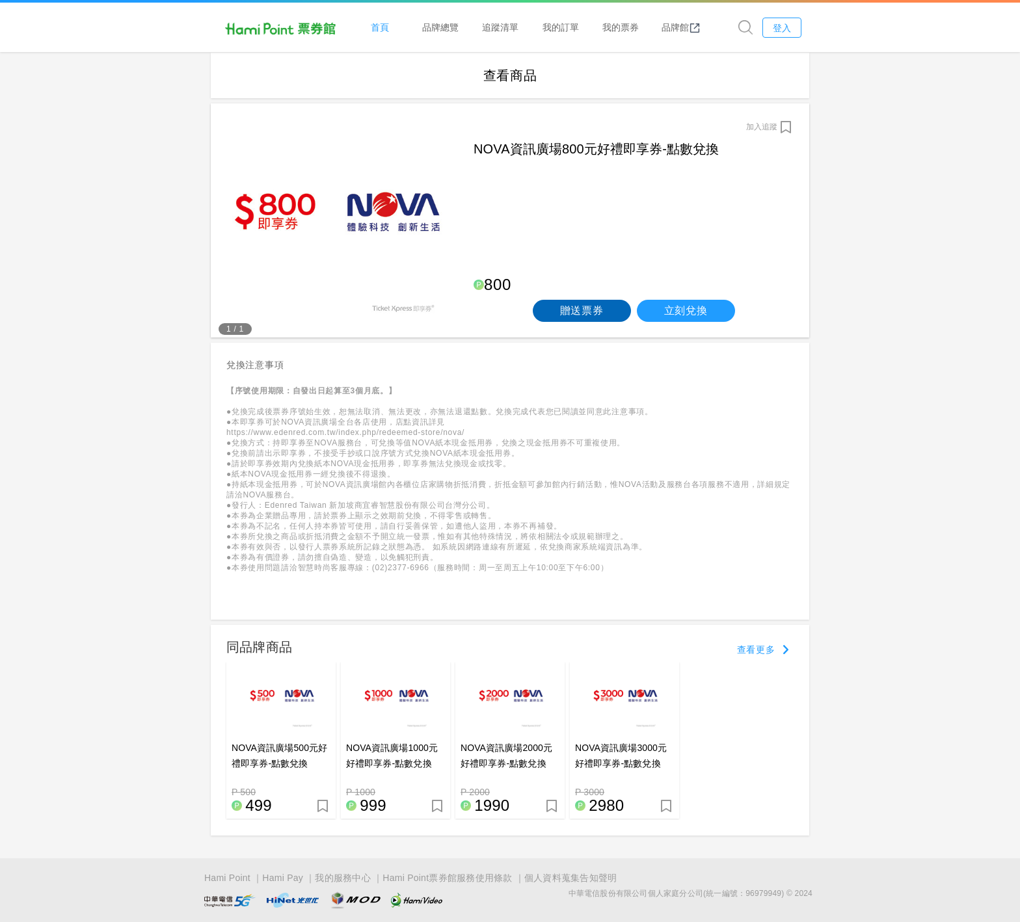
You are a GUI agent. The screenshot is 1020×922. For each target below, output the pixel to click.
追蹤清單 (500, 27)
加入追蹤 (761, 126)
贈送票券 (582, 310)
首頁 (380, 27)
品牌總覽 (440, 27)
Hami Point (227, 878)
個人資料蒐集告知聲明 (570, 878)
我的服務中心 (343, 878)
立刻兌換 (686, 310)
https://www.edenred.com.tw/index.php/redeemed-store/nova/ (345, 432)
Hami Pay (282, 878)
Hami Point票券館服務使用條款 (447, 878)
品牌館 (681, 27)
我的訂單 (561, 27)
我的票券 (620, 27)
